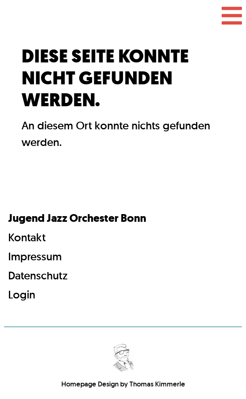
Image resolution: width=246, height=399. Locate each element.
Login (21, 294)
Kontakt (26, 237)
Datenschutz (38, 275)
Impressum (35, 256)
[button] (232, 15)
